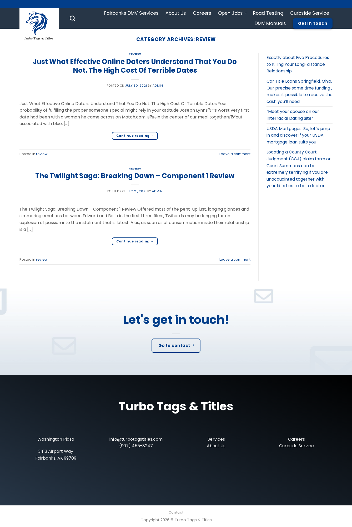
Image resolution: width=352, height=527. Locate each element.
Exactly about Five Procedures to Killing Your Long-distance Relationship (297, 64)
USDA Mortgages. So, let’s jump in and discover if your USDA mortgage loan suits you (298, 135)
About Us (175, 13)
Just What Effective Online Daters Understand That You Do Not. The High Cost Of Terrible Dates (135, 66)
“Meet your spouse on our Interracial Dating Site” (292, 114)
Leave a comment (234, 154)
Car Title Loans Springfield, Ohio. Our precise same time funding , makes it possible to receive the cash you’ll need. (299, 91)
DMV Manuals (270, 23)
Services (216, 439)
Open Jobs (232, 13)
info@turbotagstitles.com (136, 439)
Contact (176, 512)
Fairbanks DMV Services (131, 13)
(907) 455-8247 (136, 446)
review (135, 54)
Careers (202, 13)
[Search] (72, 18)
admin (158, 85)
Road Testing (268, 13)
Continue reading (135, 135)
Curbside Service (309, 13)
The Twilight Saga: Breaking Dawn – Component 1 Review (134, 176)
